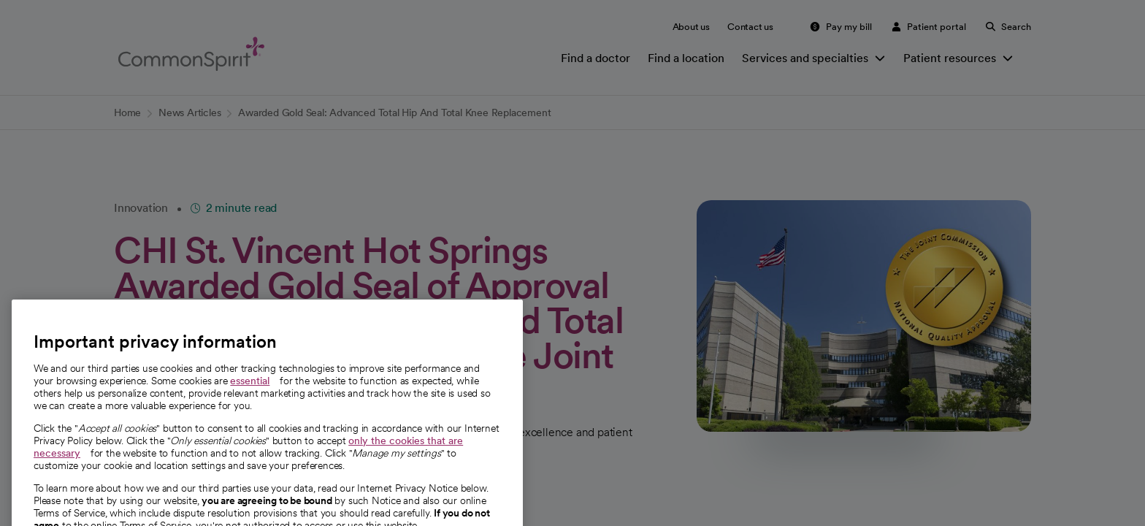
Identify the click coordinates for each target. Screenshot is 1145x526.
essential (249, 394)
